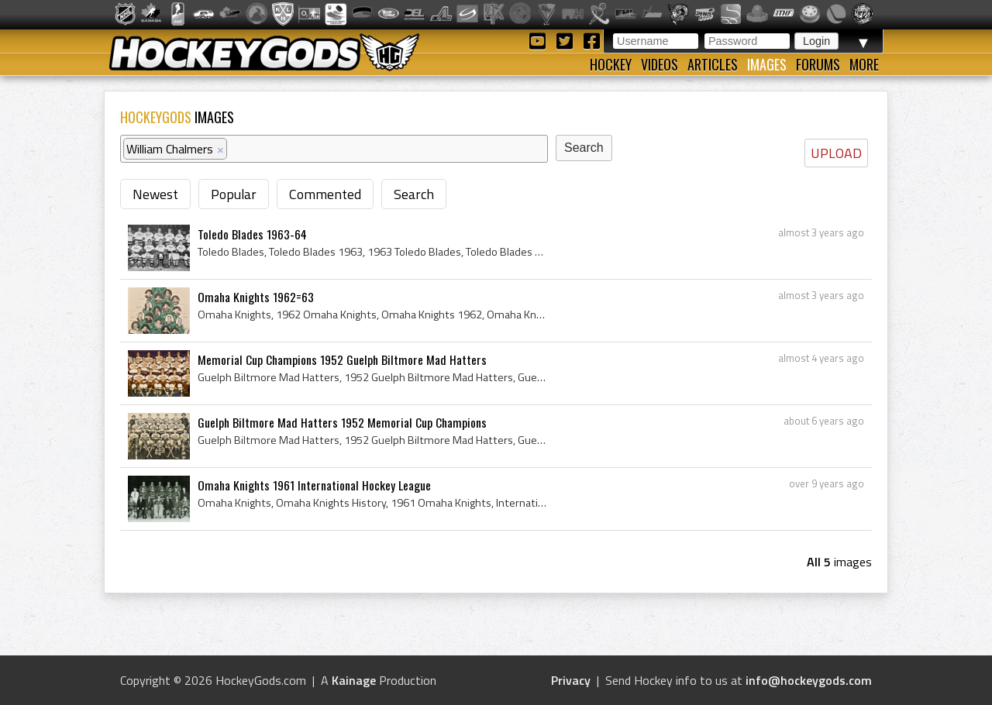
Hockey (611, 64)
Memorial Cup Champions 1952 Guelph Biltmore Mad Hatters (342, 359)
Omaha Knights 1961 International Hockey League (314, 485)
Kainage (354, 680)
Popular (234, 194)
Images (767, 64)
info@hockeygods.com (809, 680)
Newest (155, 194)
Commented (325, 194)
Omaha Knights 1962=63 (256, 296)
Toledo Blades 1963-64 (252, 234)
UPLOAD (836, 153)
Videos (659, 64)
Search (414, 194)
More (864, 64)
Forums (818, 64)
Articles (712, 64)
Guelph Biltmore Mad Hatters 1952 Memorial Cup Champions (342, 422)
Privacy (571, 680)
